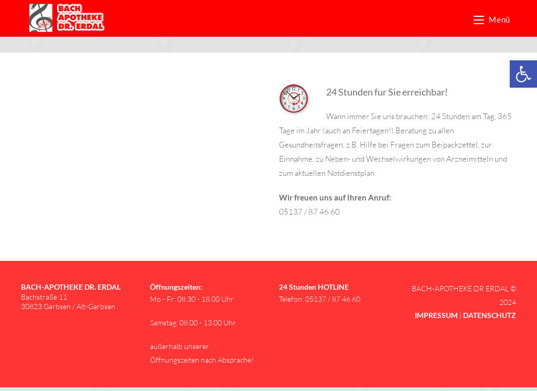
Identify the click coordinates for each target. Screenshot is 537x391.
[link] (523, 74)
